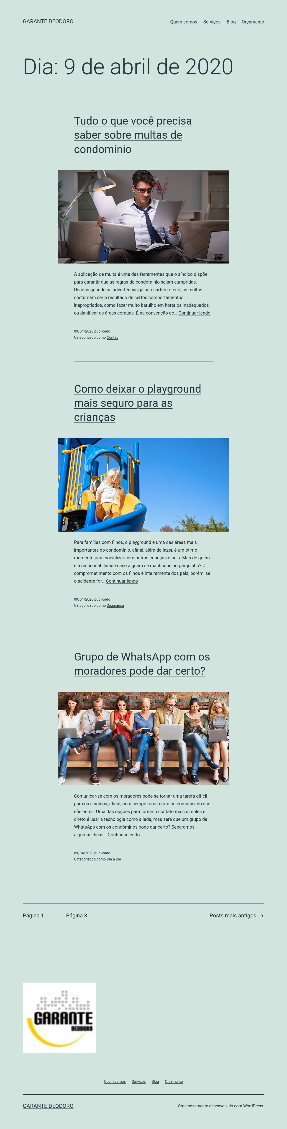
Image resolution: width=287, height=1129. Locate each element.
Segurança (115, 605)
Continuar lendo (194, 313)
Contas (112, 337)
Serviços (211, 22)
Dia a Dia (114, 859)
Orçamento (253, 22)
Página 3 (76, 915)
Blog (231, 22)
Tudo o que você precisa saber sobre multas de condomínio (133, 135)
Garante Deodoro (48, 21)
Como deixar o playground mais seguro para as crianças (137, 403)
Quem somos (183, 22)
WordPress (253, 1105)
